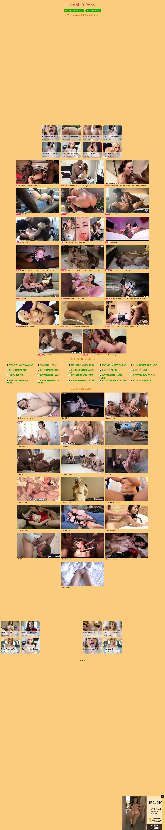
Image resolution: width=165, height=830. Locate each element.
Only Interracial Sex (74, 11)
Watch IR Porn (93, 11)
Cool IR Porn (82, 5)
